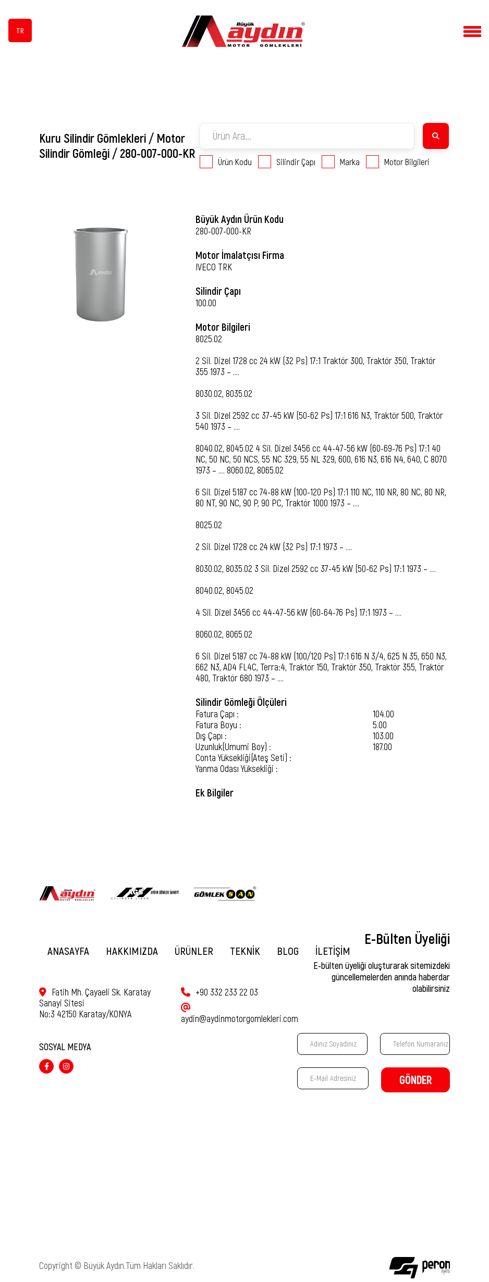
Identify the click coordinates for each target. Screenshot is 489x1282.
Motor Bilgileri (398, 161)
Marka (341, 161)
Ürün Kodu (226, 161)
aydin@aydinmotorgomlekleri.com (239, 1010)
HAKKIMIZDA (132, 950)
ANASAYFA (68, 950)
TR (20, 30)
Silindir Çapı (286, 161)
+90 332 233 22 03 (219, 992)
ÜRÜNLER (194, 950)
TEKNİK (245, 950)
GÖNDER (415, 1080)
